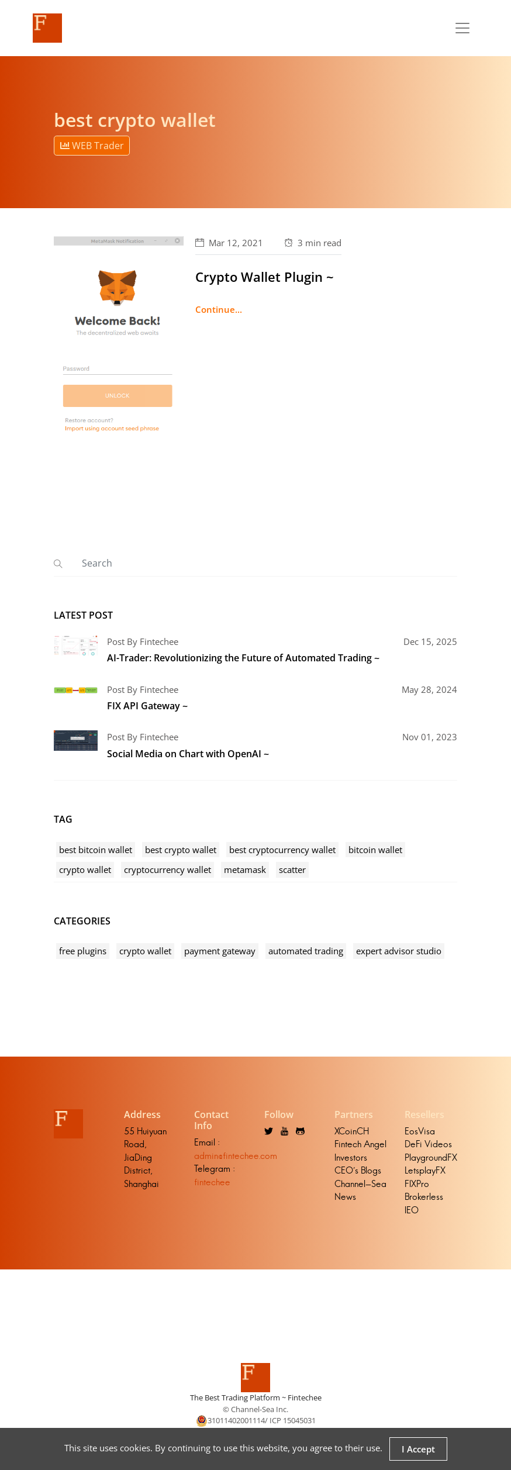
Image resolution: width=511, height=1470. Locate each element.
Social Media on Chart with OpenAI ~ (188, 753)
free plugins (82, 951)
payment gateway (219, 951)
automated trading (305, 951)
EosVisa (420, 1131)
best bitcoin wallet (95, 849)
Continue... (218, 309)
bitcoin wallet (375, 849)
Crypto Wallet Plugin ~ (264, 276)
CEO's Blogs (357, 1170)
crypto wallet (85, 869)
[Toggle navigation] (462, 28)
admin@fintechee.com (235, 1155)
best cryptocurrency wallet (282, 849)
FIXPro (417, 1183)
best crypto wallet (180, 849)
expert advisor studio (398, 951)
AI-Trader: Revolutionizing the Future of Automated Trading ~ (243, 657)
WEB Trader (92, 145)
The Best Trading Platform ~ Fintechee (256, 1397)
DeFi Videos (428, 1144)
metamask (245, 869)
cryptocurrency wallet (167, 869)
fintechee (212, 1182)
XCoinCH (351, 1131)
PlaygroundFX (431, 1157)
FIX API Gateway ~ (147, 705)
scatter (292, 869)
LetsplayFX (425, 1170)
